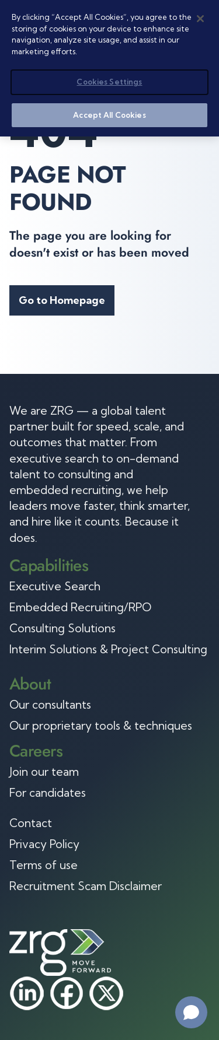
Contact (30, 823)
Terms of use (43, 865)
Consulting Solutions (62, 628)
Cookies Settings (109, 81)
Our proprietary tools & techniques (100, 725)
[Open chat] (191, 1012)
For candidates (47, 793)
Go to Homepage (62, 300)
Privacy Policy (44, 844)
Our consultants (50, 704)
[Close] (200, 18)
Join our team (44, 772)
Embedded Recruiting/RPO (80, 607)
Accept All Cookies (109, 115)
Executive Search (54, 586)
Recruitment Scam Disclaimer (85, 886)
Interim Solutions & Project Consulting (108, 649)
